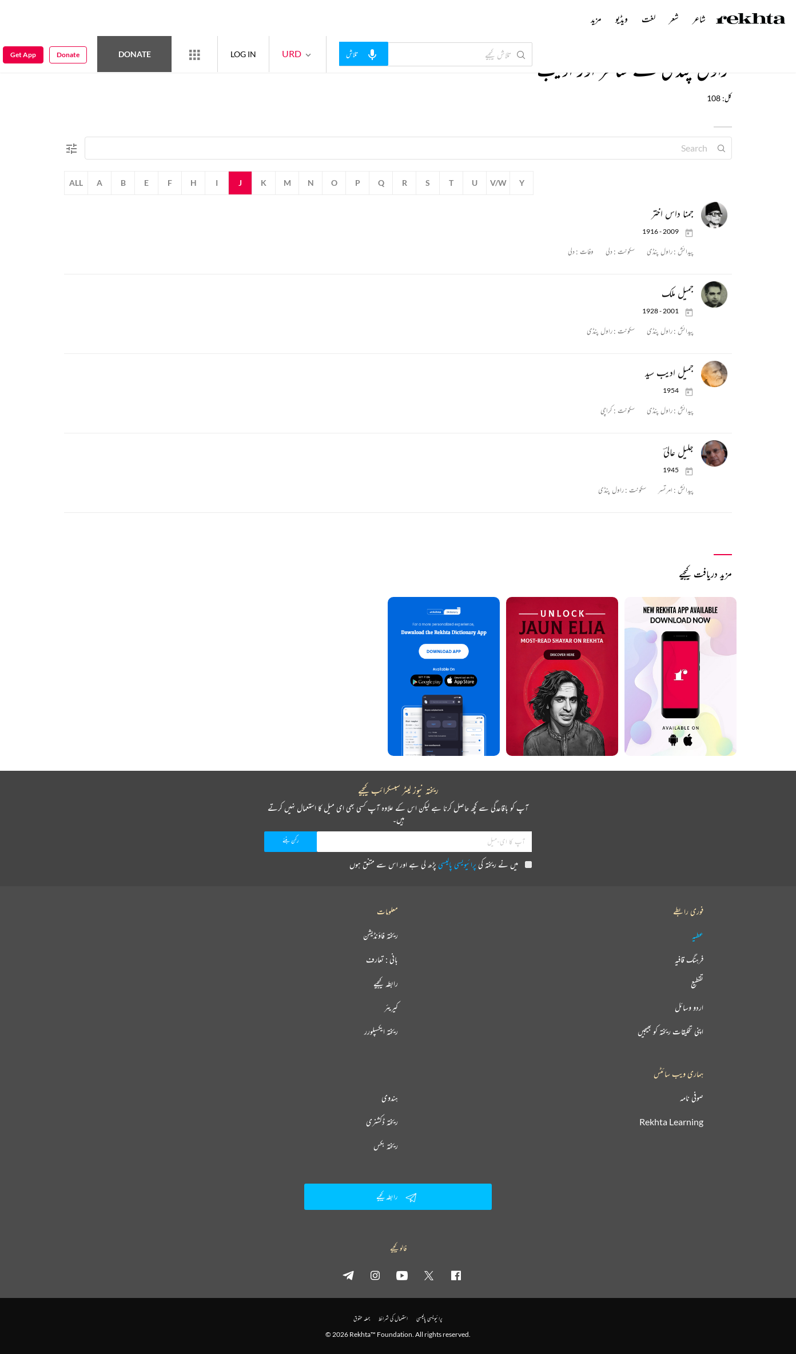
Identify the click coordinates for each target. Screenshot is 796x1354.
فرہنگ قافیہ (689, 959)
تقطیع (697, 983)
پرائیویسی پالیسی (457, 864)
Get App (23, 54)
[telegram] (348, 1275)
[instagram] (375, 1275)
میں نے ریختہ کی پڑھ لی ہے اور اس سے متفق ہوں (440, 864)
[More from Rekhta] (194, 54)
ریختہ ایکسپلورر (381, 1031)
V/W (498, 183)
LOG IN (243, 54)
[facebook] (456, 1275)
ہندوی (389, 1097)
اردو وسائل (689, 1007)
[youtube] (402, 1275)
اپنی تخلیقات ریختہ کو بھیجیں (670, 1031)
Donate (134, 54)
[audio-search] (363, 54)
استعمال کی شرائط (393, 1318)
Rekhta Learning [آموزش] (671, 1121)
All (76, 183)
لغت (648, 19)
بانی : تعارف (382, 959)
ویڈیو (621, 19)
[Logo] (751, 20)
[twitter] (429, 1275)
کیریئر (391, 1007)
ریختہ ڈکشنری (382, 1121)
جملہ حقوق (361, 1318)
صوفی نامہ (691, 1097)
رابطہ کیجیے (385, 983)
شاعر (699, 19)
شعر (674, 19)
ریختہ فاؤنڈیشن (380, 935)
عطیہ (697, 935)
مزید (596, 19)
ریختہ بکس (385, 1145)
